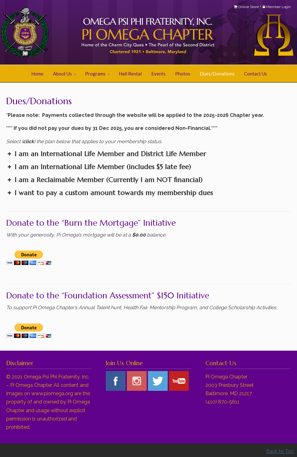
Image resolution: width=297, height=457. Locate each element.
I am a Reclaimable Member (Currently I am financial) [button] (104, 180)
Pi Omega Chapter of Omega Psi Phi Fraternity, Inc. (83, 33)
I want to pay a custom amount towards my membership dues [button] (109, 193)
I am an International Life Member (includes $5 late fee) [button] (98, 167)
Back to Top (280, 451)
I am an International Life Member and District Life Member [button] (106, 154)
